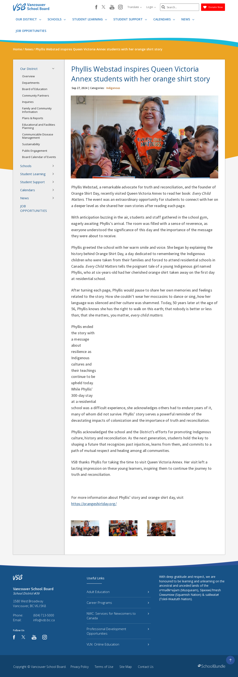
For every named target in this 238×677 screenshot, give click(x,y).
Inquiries (28, 102)
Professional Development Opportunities (118, 631)
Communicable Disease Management (37, 136)
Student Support (130, 19)
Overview (28, 76)
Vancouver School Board (48, 667)
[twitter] (103, 7)
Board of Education (34, 89)
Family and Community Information (37, 110)
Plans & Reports (32, 118)
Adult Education (118, 592)
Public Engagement (34, 151)
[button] (54, 68)
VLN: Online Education (118, 644)
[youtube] (112, 7)
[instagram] (120, 7)
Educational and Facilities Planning (38, 126)
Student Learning (89, 19)
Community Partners (35, 95)
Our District (28, 19)
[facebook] (96, 7)
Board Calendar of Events (39, 157)
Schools (57, 19)
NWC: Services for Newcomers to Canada (118, 615)
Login (151, 7)
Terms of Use (104, 667)
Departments (31, 83)
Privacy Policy (80, 667)
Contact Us (146, 667)
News (187, 19)
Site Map (125, 667)
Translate (134, 7)
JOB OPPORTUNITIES (31, 31)
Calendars (164, 19)
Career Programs (118, 602)
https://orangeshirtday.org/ (94, 503)
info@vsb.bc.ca (44, 620)
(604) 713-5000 (43, 615)
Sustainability (31, 144)
